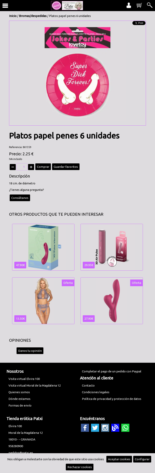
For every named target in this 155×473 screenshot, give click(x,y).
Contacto (88, 385)
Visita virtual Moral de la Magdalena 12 (34, 385)
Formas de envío (19, 405)
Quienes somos (19, 392)
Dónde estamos (19, 398)
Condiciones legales (95, 392)
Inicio (13, 16)
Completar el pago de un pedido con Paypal (111, 371)
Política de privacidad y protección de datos (111, 398)
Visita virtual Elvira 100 (24, 379)
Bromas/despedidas (33, 16)
